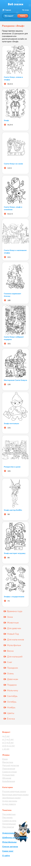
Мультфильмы (9, 842)
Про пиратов (8, 827)
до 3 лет (6, 736)
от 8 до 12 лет (8, 745)
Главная (8, 10)
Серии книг (7, 851)
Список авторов (10, 846)
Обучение (6, 778)
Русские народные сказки (14, 791)
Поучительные (9, 823)
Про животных (9, 814)
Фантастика (7, 762)
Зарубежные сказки (11, 797)
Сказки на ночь (9, 820)
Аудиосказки (8, 833)
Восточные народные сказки (15, 794)
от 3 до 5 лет (8, 739)
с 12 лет (5, 749)
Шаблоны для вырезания (15, 837)
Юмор (5, 759)
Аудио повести (9, 804)
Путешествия (8, 775)
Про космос (7, 817)
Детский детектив (10, 765)
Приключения (8, 768)
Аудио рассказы (9, 801)
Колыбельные (8, 781)
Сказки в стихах (9, 771)
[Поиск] (15, 16)
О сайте (6, 855)
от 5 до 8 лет (8, 742)
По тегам (25, 10)
